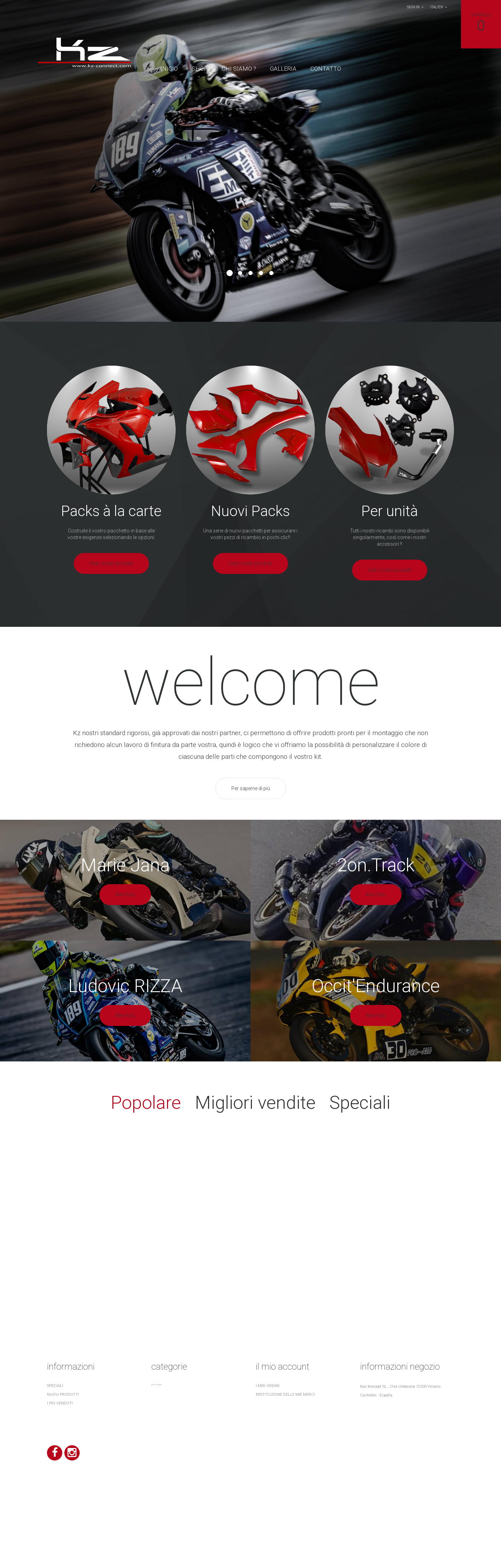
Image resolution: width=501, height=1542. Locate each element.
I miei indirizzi (270, 1412)
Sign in (413, 7)
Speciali (359, 1102)
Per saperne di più (250, 788)
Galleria (283, 68)
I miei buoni (267, 1429)
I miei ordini (267, 1386)
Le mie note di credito (278, 1403)
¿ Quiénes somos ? (64, 1438)
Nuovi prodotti (63, 1394)
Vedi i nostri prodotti (111, 563)
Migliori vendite (255, 1102)
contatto (325, 68)
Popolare (146, 1102)
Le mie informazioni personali (286, 1420)
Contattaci (59, 1420)
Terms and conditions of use (77, 1429)
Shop (200, 68)
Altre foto (125, 894)
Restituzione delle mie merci (285, 1394)
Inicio (169, 68)
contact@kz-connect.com (400, 1428)
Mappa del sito (62, 1446)
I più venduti (60, 1403)
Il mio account (282, 1366)
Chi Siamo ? (239, 68)
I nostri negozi (62, 1412)
